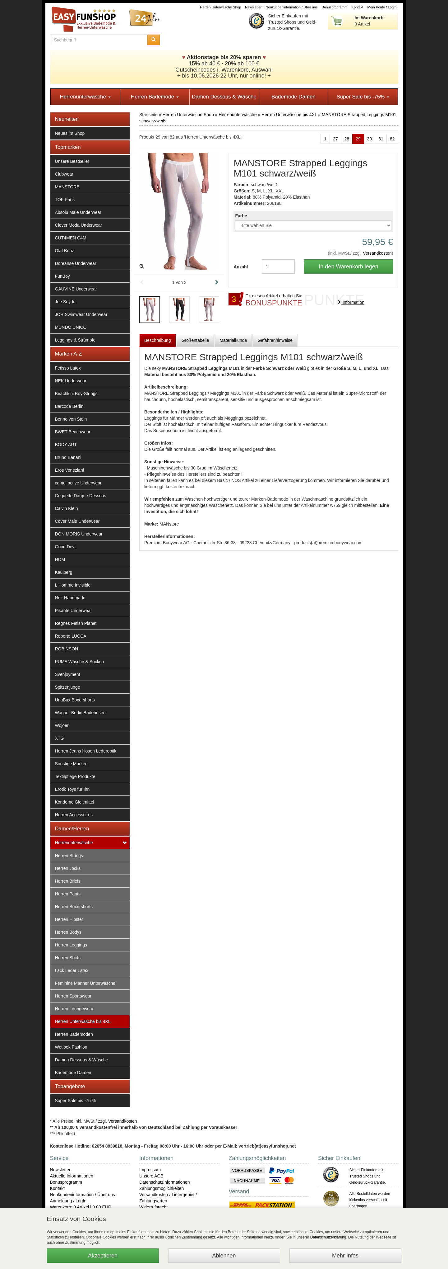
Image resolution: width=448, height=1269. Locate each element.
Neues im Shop (70, 133)
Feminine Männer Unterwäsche (85, 983)
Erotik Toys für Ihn (72, 789)
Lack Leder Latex (71, 970)
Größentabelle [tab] (195, 340)
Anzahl (240, 266)
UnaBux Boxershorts (75, 699)
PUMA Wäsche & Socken (79, 661)
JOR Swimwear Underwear (81, 314)
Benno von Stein (71, 419)
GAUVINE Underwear (76, 288)
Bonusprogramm (335, 7)
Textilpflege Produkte (75, 776)
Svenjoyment (67, 674)
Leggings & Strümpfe (75, 339)
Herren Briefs (68, 881)
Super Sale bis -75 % (75, 1100)
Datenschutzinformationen (164, 1182)
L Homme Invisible (73, 585)
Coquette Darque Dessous (80, 495)
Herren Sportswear (73, 995)
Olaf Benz (64, 250)
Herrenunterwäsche (85, 97)
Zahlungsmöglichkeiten (161, 1188)
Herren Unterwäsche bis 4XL (83, 1021)
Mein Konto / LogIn (382, 7)
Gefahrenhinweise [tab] (275, 340)
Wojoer (62, 725)
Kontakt (357, 7)
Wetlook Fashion (71, 1047)
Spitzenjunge (67, 687)
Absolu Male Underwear (78, 212)
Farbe (241, 215)
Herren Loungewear (74, 1008)
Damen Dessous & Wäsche (224, 97)
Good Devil (65, 546)
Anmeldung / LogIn (68, 1200)
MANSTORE (67, 186)
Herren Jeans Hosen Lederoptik (86, 750)
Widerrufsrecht (153, 1207)
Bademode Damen (293, 97)
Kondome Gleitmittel (74, 802)
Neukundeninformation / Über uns (291, 7)
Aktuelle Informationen (71, 1175)
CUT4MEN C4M (70, 237)
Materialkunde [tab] (233, 340)
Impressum (150, 1169)
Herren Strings (69, 855)
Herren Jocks (68, 868)
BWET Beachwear (72, 431)
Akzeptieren (103, 1255)
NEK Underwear (70, 380)
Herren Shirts (68, 957)
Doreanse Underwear (75, 263)
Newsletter (253, 7)
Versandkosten (377, 253)
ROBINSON (66, 648)
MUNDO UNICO (71, 327)
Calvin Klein (66, 508)
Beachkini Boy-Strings (76, 393)
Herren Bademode (155, 97)
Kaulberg (63, 572)
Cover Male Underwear (77, 521)
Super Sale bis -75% (362, 97)
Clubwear (64, 174)
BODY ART (66, 444)
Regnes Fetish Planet (76, 623)
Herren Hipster (69, 919)
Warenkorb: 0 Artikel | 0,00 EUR (81, 1207)
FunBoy (62, 276)
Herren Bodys (68, 932)
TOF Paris (65, 199)
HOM (60, 559)
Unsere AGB (151, 1175)
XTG (59, 738)
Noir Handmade (70, 597)
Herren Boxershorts (74, 906)
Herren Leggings (71, 944)
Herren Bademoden (74, 1034)
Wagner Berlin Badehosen (80, 712)
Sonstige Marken (71, 763)
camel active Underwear (78, 482)
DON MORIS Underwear (79, 533)
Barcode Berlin (69, 406)
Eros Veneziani (69, 470)
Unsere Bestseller (72, 161)
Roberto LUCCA (70, 636)
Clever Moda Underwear (78, 225)
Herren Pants (68, 893)
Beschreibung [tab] (157, 340)
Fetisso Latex (68, 368)
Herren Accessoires (74, 814)
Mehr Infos (345, 1255)
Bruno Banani (68, 457)
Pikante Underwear (73, 610)
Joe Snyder (66, 301)
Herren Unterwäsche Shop (220, 7)
